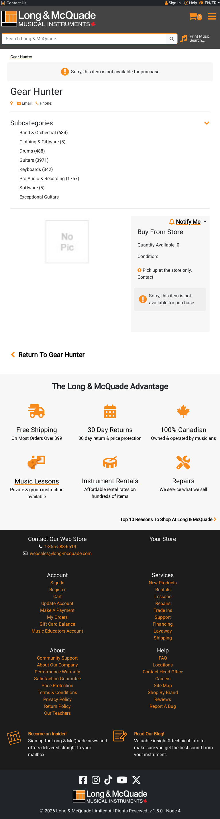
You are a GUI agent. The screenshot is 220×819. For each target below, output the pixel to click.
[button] (192, 13)
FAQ (163, 658)
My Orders (57, 617)
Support (163, 617)
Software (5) (32, 187)
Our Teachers (57, 713)
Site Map (163, 685)
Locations (163, 665)
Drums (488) (32, 151)
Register (57, 589)
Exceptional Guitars (39, 197)
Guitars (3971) (34, 160)
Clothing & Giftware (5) (42, 141)
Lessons (162, 596)
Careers (162, 678)
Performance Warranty (57, 672)
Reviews (162, 699)
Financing (163, 624)
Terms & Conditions (57, 692)
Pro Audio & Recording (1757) (49, 178)
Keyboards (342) (36, 169)
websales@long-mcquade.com (57, 553)
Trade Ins (163, 610)
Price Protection (57, 685)
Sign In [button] (173, 3)
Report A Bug (163, 706)
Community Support (57, 658)
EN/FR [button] (208, 3)
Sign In (57, 582)
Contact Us (13, 3)
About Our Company (57, 665)
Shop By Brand (163, 692)
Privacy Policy (57, 699)
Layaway (163, 631)
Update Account (57, 603)
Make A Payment (57, 610)
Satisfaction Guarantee (57, 678)
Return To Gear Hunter (47, 355)
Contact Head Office (163, 672)
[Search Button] (172, 38)
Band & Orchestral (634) (43, 132)
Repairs (162, 603)
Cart (57, 596)
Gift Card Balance (57, 624)
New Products (163, 582)
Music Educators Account (57, 631)
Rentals (162, 589)
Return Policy (57, 706)
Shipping (163, 638)
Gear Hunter (21, 57)
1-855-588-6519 (57, 546)
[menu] (211, 13)
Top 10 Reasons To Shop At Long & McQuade (168, 519)
